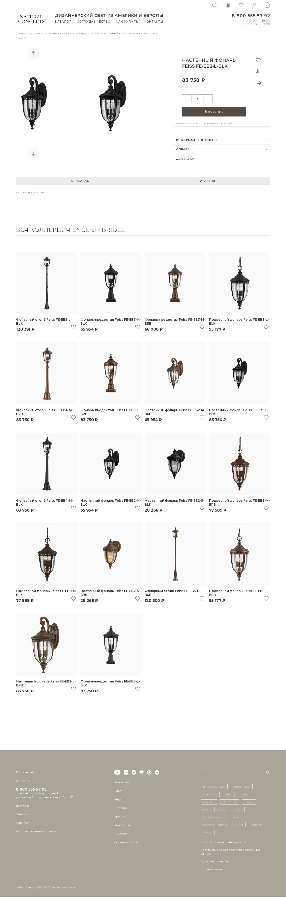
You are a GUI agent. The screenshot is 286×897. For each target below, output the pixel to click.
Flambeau (208, 801)
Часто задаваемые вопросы (36, 831)
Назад (21, 38)
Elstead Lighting (212, 816)
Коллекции (122, 824)
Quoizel (221, 809)
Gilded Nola (230, 801)
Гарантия (207, 180)
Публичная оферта (214, 860)
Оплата (183, 148)
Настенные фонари (85, 33)
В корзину (214, 111)
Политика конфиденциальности (223, 841)
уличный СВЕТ (241, 786)
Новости (120, 833)
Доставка (185, 158)
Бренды (119, 816)
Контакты (153, 21)
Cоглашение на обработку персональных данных (230, 851)
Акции (239, 824)
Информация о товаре (197, 139)
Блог (117, 790)
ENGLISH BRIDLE (27, 192)
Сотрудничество (94, 21)
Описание (80, 180)
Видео (118, 799)
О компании (24, 771)
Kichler (235, 816)
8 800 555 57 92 (251, 15)
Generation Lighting (215, 824)
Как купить (127, 21)
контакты (257, 824)
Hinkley (249, 801)
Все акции (121, 781)
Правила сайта (211, 868)
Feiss (44, 192)
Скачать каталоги (126, 841)
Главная (22, 33)
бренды (245, 794)
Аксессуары (210, 794)
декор (228, 794)
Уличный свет (57, 33)
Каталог (63, 21)
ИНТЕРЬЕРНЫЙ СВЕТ (214, 786)
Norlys (238, 809)
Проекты (120, 807)
